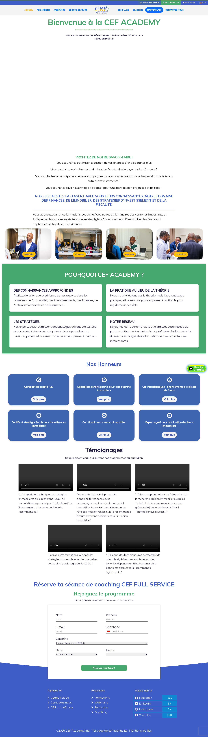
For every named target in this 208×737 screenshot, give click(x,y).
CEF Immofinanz (60, 707)
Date (59, 650)
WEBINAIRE (59, 10)
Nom (59, 615)
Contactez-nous (60, 702)
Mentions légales (140, 730)
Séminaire (79, 254)
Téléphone (113, 627)
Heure (110, 650)
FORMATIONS (43, 10)
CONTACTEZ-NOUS (174, 10)
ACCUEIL (28, 10)
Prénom (111, 615)
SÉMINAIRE (123, 10)
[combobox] (109, 631)
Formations (181, 254)
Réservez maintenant (104, 668)
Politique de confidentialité (109, 730)
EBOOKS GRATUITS (78, 10)
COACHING (138, 10)
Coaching (129, 254)
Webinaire (29, 254)
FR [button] (202, 2)
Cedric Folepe (58, 697)
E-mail (60, 627)
